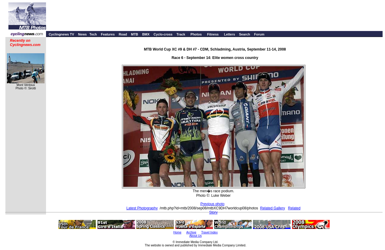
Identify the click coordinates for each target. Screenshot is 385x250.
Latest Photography (142, 208)
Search (244, 34)
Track (181, 34)
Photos (196, 34)
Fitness (213, 34)
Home (177, 232)
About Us (195, 235)
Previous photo (212, 204)
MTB (134, 34)
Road (123, 34)
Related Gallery (272, 208)
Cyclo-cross (162, 34)
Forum (259, 34)
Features (108, 34)
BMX (145, 34)
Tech (93, 34)
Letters (229, 34)
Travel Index (209, 232)
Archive (191, 232)
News (82, 34)
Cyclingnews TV (61, 34)
